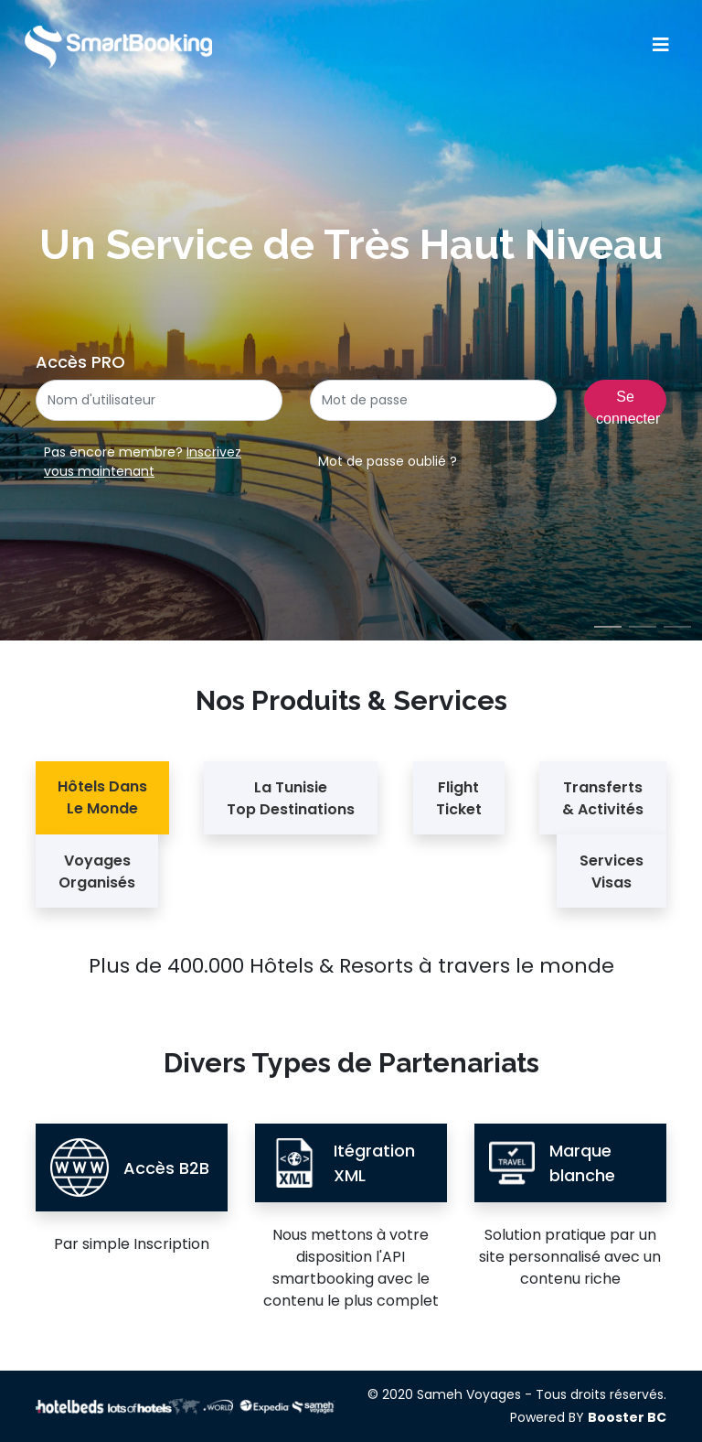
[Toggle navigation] (661, 45)
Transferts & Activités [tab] (603, 798)
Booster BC (627, 1417)
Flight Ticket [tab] (459, 798)
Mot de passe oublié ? (387, 461)
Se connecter (628, 405)
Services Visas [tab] (612, 871)
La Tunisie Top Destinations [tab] (291, 798)
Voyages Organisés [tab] (96, 871)
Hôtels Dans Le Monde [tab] (102, 797)
